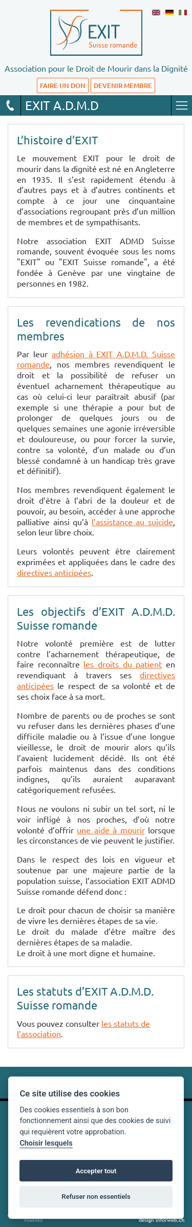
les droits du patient (122, 664)
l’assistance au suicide (132, 521)
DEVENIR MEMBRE (123, 85)
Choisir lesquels (45, 1143)
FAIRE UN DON (63, 85)
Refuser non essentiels (95, 1196)
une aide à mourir (111, 830)
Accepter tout (96, 1171)
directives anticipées (54, 572)
